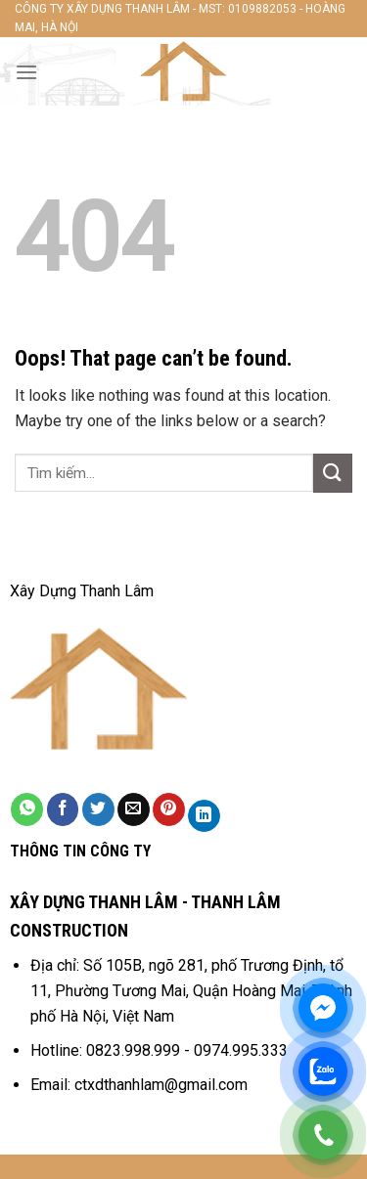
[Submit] (332, 473)
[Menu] (26, 72)
